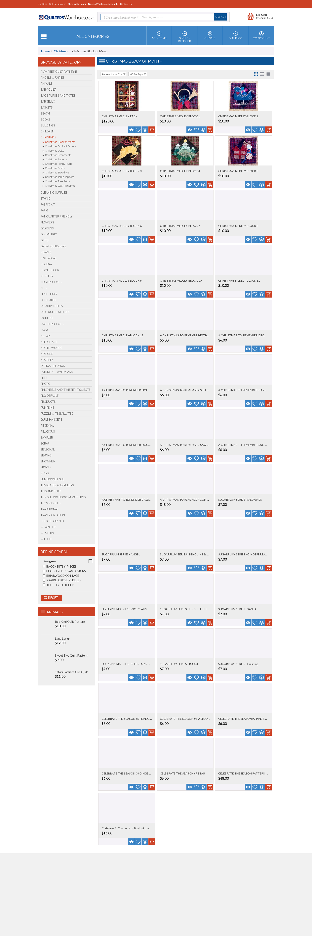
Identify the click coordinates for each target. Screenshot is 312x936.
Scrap (45, 443)
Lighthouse (49, 294)
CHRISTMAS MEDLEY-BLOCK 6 (122, 225)
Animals (46, 83)
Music (45, 330)
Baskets (47, 107)
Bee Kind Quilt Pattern (70, 621)
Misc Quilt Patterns (55, 312)
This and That (51, 491)
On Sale (210, 35)
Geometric (49, 234)
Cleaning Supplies (54, 192)
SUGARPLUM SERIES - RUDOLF (180, 664)
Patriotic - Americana (57, 371)
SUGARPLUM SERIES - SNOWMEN (240, 499)
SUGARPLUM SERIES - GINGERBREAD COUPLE (248, 554)
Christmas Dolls (53, 151)
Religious (48, 431)
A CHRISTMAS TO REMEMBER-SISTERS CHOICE (191, 390)
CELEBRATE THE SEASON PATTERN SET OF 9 (247, 773)
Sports (46, 467)
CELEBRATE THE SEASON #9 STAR (182, 773)
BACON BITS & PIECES (59, 566)
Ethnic (46, 198)
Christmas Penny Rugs (57, 164)
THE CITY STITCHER (58, 585)
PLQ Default (49, 395)
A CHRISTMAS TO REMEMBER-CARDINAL (245, 390)
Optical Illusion (53, 365)
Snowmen (48, 461)
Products (48, 401)
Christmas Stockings (56, 173)
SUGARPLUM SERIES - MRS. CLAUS (124, 609)
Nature (46, 336)
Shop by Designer (77, 3)
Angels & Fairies (52, 77)
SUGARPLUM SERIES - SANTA (237, 609)
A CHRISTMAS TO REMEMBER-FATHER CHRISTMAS (193, 335)
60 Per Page (138, 74)
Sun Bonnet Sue (52, 479)
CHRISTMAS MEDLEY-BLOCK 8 (238, 225)
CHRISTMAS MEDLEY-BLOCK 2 (238, 116)
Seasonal (48, 449)
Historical (49, 258)
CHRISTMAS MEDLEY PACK (119, 116)
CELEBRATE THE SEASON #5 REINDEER (127, 718)
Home (45, 51)
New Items (159, 35)
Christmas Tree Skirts (56, 181)
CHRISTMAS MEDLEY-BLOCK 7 (180, 225)
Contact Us (126, 3)
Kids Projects (51, 282)
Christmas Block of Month (59, 142)
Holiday (46, 264)
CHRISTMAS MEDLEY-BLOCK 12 (122, 335)
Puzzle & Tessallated (57, 413)
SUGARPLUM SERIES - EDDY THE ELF (183, 609)
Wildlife (47, 539)
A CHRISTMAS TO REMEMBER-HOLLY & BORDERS (134, 390)
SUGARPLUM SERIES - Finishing (238, 664)
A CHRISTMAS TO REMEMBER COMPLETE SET (190, 499)
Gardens (47, 228)
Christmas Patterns (55, 160)
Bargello (48, 101)
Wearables (49, 527)
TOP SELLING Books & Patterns (63, 497)
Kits (43, 288)
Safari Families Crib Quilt (71, 672)
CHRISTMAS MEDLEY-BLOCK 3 (122, 171)
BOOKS (45, 119)
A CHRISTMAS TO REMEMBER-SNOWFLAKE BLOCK (252, 444)
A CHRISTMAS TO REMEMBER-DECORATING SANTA (252, 335)
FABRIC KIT (48, 204)
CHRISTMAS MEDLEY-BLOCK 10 (181, 280)
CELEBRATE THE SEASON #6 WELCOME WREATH (192, 718)
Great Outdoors (53, 246)
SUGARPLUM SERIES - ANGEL (121, 554)
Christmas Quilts (53, 168)
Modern (47, 318)
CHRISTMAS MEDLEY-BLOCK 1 (180, 116)
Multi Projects (52, 324)
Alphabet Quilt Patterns (59, 71)
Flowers (47, 222)
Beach (45, 113)
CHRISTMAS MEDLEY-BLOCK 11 (239, 280)
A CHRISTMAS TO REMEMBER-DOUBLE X (128, 444)
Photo (45, 383)
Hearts (46, 252)
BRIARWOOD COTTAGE (61, 575)
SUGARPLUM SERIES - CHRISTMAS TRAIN (129, 664)
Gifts (44, 240)
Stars (45, 473)
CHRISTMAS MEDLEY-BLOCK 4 (180, 171)
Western (47, 533)
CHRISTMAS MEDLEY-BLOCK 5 (238, 171)
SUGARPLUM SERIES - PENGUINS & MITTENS (189, 554)
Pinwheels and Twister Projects (65, 389)
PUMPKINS (47, 407)
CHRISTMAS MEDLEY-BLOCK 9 (122, 280)
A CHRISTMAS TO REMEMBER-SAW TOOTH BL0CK (193, 444)
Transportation (53, 515)
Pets (44, 377)
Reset (51, 598)
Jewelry (47, 276)
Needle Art (49, 342)
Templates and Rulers (57, 485)
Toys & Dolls (50, 503)
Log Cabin (48, 300)
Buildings (48, 125)
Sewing (46, 455)
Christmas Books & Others (59, 146)
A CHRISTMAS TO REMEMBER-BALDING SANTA (133, 499)
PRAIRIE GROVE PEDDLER (62, 580)
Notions (47, 353)
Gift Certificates (57, 3)
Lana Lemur (62, 638)
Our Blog (42, 3)
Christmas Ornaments (57, 155)
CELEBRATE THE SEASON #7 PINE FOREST (246, 718)
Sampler (47, 437)
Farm (44, 210)
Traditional (49, 509)
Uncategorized (52, 521)
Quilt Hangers (51, 419)
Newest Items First (114, 74)
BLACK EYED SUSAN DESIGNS (64, 571)
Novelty (47, 359)
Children (47, 131)
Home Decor (50, 270)
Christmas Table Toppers (58, 177)
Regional (47, 425)
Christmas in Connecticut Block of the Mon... (129, 828)
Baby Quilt (48, 89)
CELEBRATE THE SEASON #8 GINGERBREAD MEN (134, 773)
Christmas (61, 51)
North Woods (51, 348)
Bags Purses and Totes (58, 95)
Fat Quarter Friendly (56, 216)
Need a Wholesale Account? (103, 3)
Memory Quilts (52, 306)
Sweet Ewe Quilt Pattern (71, 655)
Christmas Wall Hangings (59, 186)
